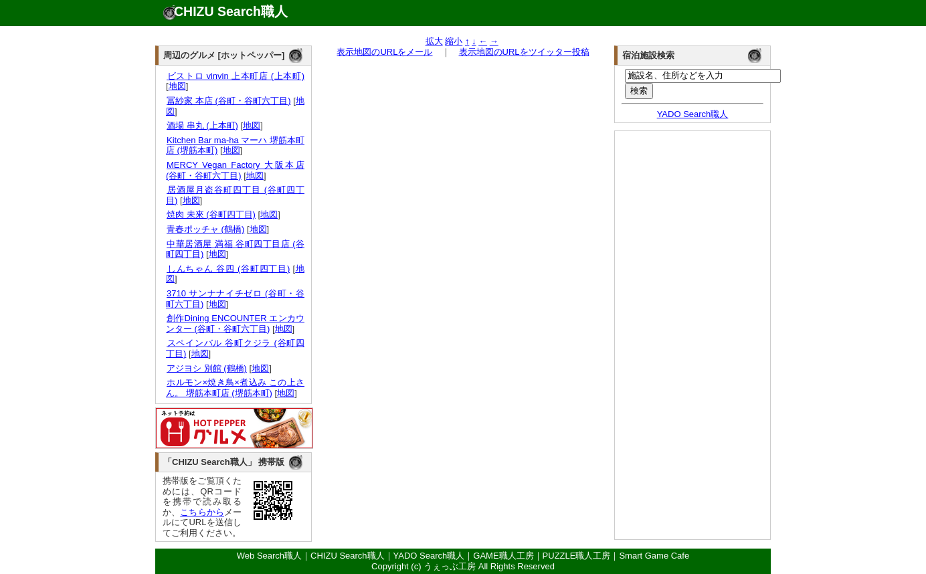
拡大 (434, 41)
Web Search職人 (269, 556)
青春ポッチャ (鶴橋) (205, 229)
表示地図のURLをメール (384, 52)
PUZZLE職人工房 (577, 556)
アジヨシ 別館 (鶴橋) (206, 368)
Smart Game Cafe (654, 556)
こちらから (202, 512)
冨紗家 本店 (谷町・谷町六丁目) (228, 101)
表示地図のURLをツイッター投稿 (524, 52)
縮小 (453, 41)
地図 (177, 86)
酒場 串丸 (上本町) (202, 125)
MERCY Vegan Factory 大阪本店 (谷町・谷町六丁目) (235, 170)
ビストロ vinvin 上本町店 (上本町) (235, 76)
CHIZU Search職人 (231, 11)
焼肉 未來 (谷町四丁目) (211, 214)
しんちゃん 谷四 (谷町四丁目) (228, 269)
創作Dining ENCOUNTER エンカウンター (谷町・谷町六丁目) (235, 323)
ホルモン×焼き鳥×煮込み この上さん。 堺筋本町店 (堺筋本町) (235, 387)
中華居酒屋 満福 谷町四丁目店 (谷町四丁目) (235, 249)
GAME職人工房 (503, 556)
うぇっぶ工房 (450, 566)
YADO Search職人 (693, 114)
